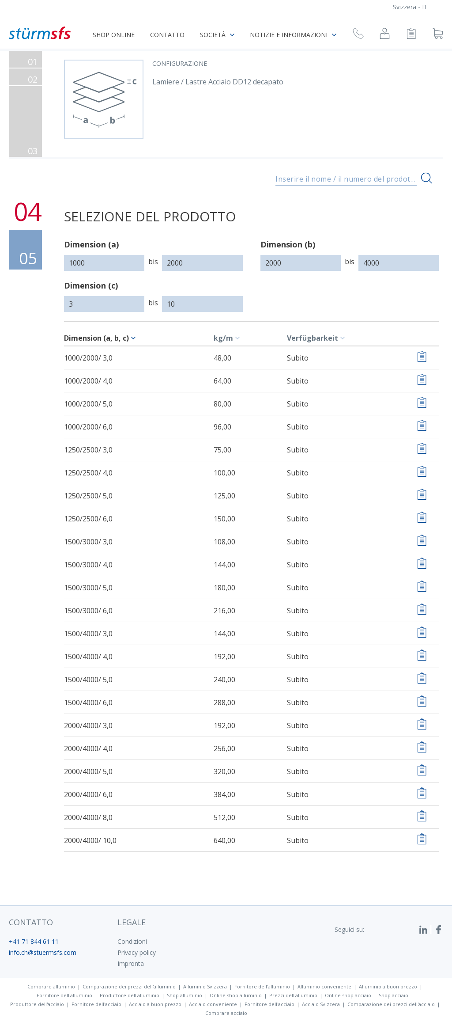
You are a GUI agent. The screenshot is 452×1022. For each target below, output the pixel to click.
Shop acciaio (393, 995)
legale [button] (131, 922)
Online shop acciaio (348, 995)
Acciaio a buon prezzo (155, 1004)
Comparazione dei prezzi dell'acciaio (391, 1004)
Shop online (114, 34)
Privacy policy (136, 952)
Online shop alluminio (236, 995)
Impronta (130, 963)
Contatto (167, 34)
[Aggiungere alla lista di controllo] (421, 358)
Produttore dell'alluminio (129, 995)
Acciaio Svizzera (321, 1004)
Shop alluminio (184, 995)
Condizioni (132, 941)
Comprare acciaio (226, 1013)
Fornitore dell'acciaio (96, 1004)
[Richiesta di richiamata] (358, 35)
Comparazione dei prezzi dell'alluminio (129, 986)
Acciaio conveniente (213, 1004)
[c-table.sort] (134, 338)
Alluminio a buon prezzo (388, 986)
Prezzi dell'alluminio (293, 995)
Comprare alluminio (51, 986)
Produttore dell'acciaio (37, 1004)
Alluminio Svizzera (205, 986)
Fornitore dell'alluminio (262, 986)
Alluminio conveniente (324, 986)
